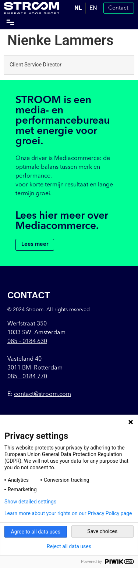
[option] (93, 8)
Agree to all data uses (36, 532)
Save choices (102, 531)
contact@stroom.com (42, 394)
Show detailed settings (30, 502)
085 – (27, 342)
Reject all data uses (69, 546)
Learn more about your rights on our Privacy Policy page (68, 513)
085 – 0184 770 (27, 377)
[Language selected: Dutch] (85, 8)
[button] (10, 23)
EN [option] (93, 7)
